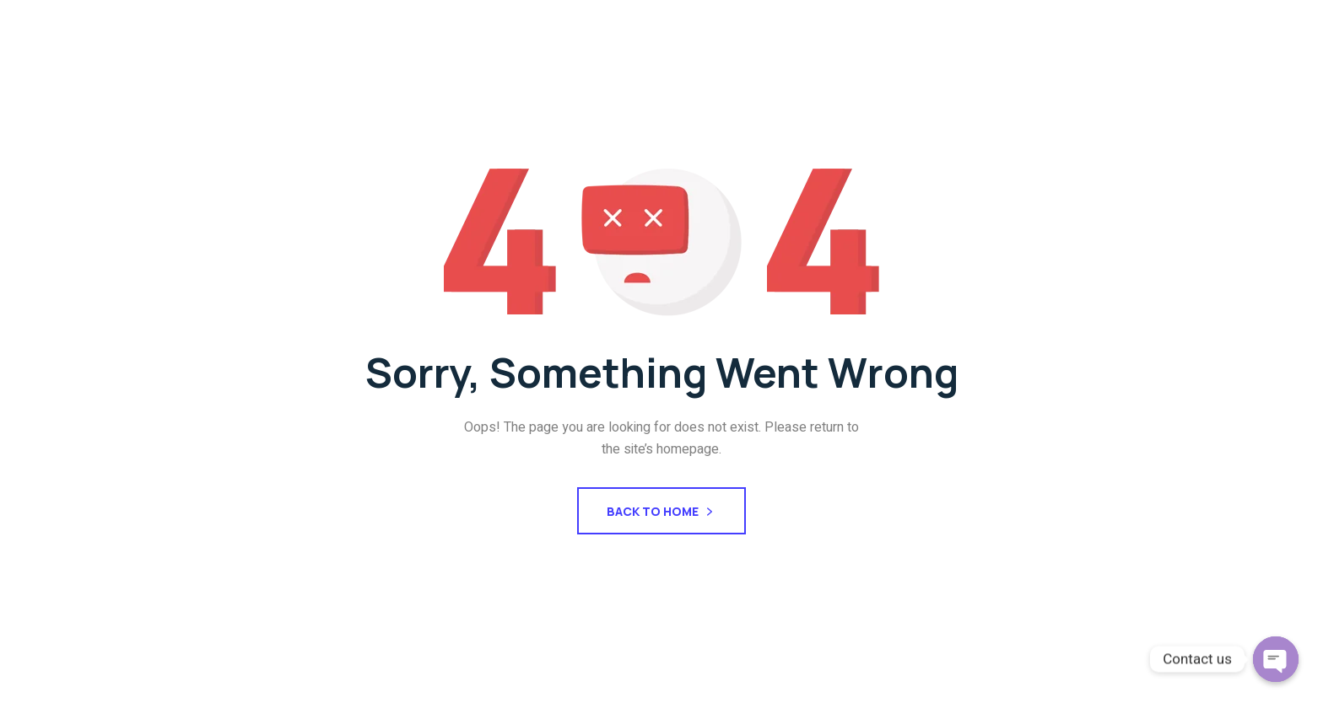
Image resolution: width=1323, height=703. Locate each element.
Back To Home (661, 513)
